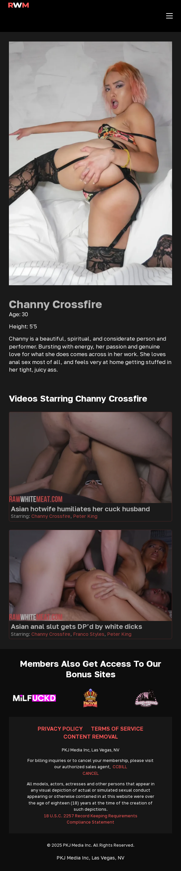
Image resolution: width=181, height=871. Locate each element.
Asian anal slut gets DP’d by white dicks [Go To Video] (76, 626)
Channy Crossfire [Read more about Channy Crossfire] (50, 516)
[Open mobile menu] (169, 15)
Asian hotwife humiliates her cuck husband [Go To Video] (80, 509)
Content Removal (90, 736)
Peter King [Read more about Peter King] (85, 516)
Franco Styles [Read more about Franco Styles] (88, 634)
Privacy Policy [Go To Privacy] (60, 728)
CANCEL (91, 773)
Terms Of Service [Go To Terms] (117, 728)
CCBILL (120, 766)
